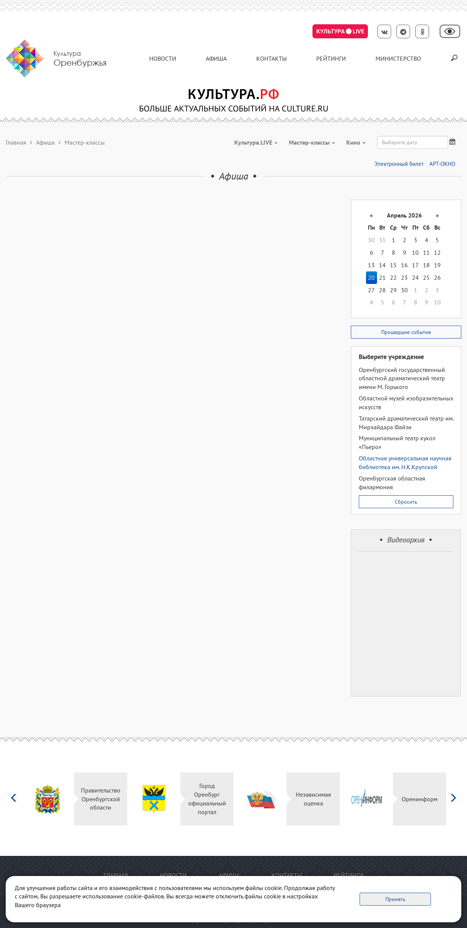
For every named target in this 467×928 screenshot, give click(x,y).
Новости (162, 58)
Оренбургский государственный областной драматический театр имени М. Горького (402, 378)
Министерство (398, 58)
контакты (271, 58)
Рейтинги (331, 58)
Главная (16, 142)
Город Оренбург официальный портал (207, 799)
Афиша (216, 58)
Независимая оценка (313, 799)
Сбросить (406, 501)
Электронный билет (399, 164)
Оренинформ (419, 799)
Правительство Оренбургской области (100, 798)
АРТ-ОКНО (442, 164)
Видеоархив (405, 540)
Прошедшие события (406, 332)
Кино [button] (356, 142)
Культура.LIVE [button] (256, 142)
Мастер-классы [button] (312, 142)
